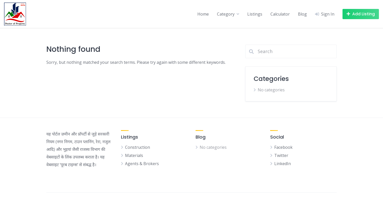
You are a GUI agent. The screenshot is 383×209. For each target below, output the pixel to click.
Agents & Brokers (142, 163)
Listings (254, 14)
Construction (137, 147)
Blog (302, 14)
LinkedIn (282, 163)
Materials (134, 155)
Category (226, 14)
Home (203, 14)
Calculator (280, 14)
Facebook (283, 147)
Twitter (281, 155)
